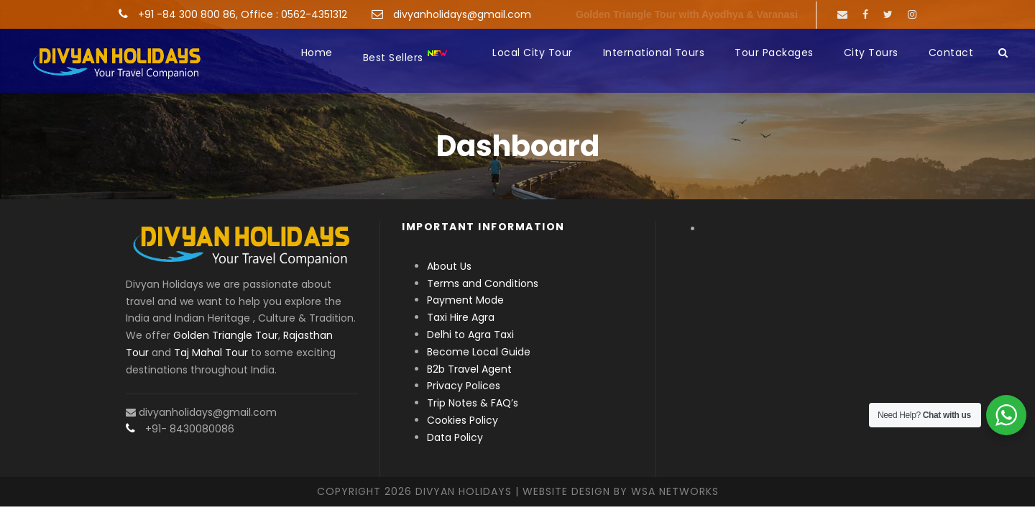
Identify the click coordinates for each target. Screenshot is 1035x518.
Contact (951, 52)
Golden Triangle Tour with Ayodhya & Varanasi (687, 14)
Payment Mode (465, 300)
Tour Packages (774, 52)
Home (317, 52)
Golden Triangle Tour (225, 335)
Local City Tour (532, 52)
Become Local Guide (478, 352)
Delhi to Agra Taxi (472, 334)
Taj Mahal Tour (211, 352)
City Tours (871, 52)
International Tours (654, 52)
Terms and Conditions (482, 283)
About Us (449, 266)
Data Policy (455, 437)
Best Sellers (405, 56)
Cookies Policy (462, 420)
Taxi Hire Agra (460, 317)
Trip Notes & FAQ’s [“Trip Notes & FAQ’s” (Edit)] (472, 403)
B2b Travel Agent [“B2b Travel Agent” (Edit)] (469, 369)
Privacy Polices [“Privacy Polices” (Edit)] (463, 385)
